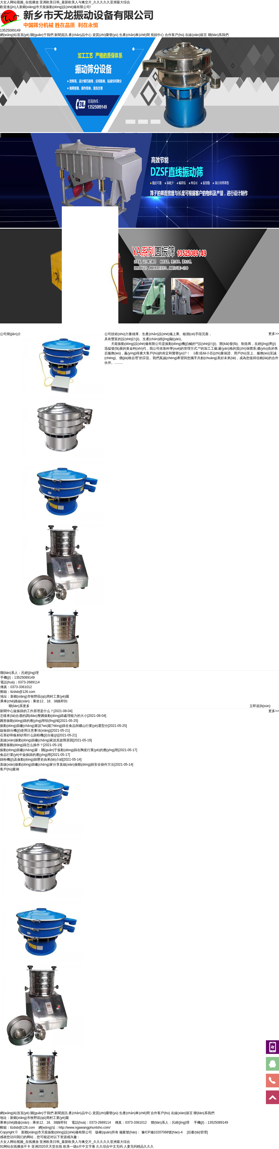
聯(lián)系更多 (19, 706)
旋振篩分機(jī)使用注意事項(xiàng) (25, 730)
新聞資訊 (61, 35)
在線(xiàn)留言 (196, 35)
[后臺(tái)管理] (197, 1132)
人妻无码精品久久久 (139, 1146)
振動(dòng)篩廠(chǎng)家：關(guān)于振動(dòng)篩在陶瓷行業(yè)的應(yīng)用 (59, 750)
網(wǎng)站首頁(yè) (15, 35)
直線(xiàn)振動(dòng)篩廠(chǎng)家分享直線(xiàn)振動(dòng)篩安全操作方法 (57, 764)
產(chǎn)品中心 (79, 35)
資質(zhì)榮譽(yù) (105, 35)
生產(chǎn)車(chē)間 (134, 35)
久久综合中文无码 (109, 1146)
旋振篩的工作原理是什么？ (33, 711)
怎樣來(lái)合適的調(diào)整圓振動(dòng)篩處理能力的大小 (43, 716)
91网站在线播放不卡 (15, 1146)
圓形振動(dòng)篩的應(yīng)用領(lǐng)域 (29, 721)
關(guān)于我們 (41, 35)
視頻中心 (157, 35)
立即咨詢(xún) (259, 706)
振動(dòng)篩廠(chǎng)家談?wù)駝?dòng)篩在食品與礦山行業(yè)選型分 (54, 726)
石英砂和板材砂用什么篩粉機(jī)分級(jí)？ (29, 735)
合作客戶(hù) (174, 35)
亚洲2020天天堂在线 (46, 1146)
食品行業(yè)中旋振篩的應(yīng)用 (25, 755)
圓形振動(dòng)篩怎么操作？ (21, 745)
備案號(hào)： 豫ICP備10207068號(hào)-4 (150, 1132)
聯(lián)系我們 (218, 35)
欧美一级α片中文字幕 (79, 1146)
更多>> (273, 334)
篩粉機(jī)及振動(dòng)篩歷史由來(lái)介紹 (31, 759)
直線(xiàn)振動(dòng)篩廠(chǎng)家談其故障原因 (36, 740)
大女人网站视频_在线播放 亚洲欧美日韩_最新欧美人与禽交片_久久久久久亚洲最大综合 (65, 2)
